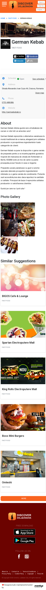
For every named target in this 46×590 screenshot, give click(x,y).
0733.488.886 (8, 102)
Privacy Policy (6, 574)
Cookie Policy (19, 574)
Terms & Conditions (29, 571)
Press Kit (40, 574)
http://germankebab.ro (11, 112)
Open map (39, 93)
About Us (5, 571)
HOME (3, 18)
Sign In (41, 2)
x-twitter (19, 56)
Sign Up (41, 6)
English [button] (40, 9)
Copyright (30, 574)
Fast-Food (12, 18)
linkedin (18, 61)
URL (30, 61)
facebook (32, 56)
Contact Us (15, 571)
